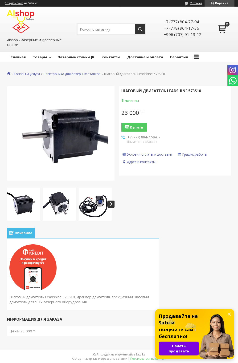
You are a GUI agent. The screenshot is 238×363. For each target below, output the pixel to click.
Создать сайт (14, 3)
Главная (18, 57)
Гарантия (179, 57)
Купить (136, 127)
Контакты (111, 57)
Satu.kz (140, 354)
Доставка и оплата (145, 57)
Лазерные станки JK (75, 57)
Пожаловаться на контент (148, 359)
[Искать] (140, 29)
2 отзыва (196, 3)
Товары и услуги (27, 74)
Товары (40, 57)
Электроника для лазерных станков (72, 74)
